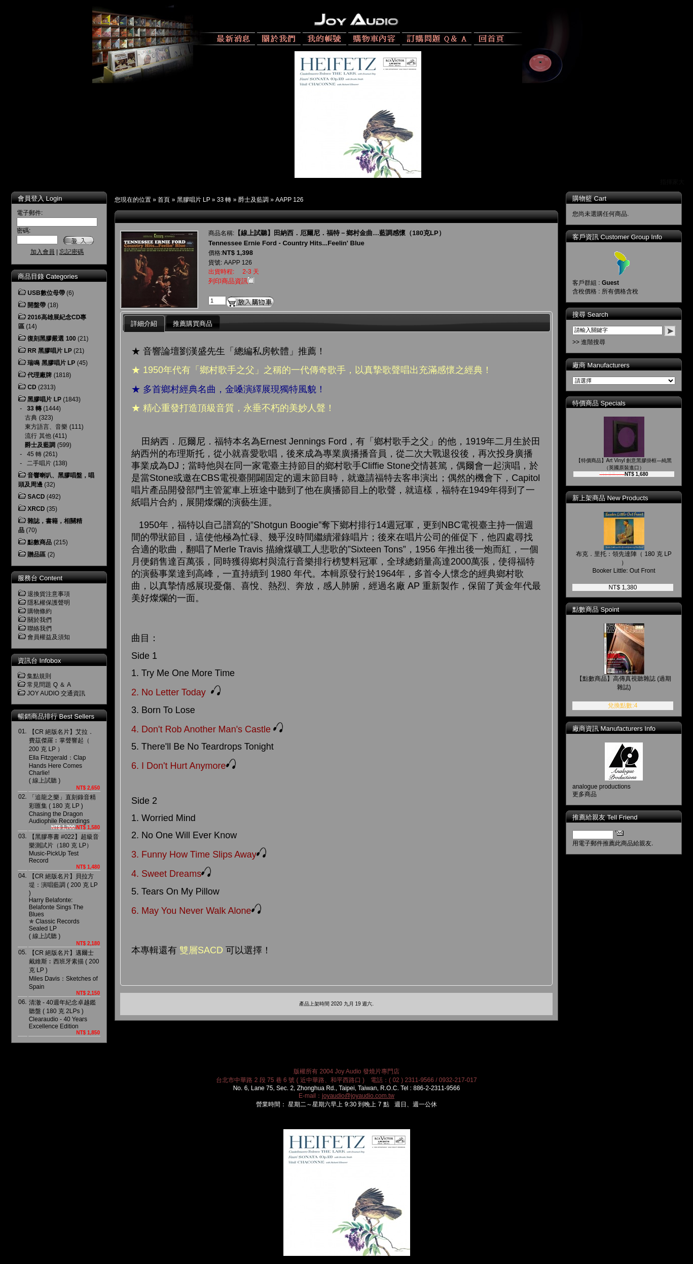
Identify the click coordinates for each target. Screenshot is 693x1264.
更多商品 (584, 794)
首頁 (164, 199)
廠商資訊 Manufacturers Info (613, 728)
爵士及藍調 (253, 199)
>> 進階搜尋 (588, 342)
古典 (31, 417)
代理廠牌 (39, 375)
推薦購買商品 (192, 323)
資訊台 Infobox (39, 660)
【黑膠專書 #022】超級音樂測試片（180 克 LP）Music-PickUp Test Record (64, 848)
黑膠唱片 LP (193, 199)
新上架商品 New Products (610, 498)
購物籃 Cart (589, 198)
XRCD (36, 508)
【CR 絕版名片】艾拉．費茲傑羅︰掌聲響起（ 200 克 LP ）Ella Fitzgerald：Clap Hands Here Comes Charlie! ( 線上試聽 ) (61, 756)
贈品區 (36, 554)
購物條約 (39, 611)
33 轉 (224, 199)
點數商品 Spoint (595, 609)
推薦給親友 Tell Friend (605, 817)
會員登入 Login (40, 198)
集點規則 (39, 676)
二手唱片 (39, 463)
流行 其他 (38, 435)
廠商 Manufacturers (601, 365)
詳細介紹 (144, 323)
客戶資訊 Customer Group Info (617, 237)
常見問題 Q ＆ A (49, 684)
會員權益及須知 (48, 637)
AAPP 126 (289, 199)
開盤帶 (36, 305)
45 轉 (34, 454)
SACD (36, 496)
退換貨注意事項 (48, 594)
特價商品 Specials (599, 403)
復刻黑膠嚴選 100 (51, 338)
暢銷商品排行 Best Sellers (56, 716)
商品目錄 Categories (48, 276)
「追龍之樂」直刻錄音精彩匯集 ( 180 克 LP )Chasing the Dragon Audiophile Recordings (62, 809)
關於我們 (39, 619)
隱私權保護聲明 (48, 602)
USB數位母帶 (45, 292)
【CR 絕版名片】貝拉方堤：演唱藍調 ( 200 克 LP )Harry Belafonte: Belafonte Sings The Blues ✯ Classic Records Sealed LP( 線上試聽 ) (63, 906)
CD (31, 387)
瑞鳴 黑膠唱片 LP (51, 362)
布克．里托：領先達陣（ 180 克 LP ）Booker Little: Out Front (624, 562)
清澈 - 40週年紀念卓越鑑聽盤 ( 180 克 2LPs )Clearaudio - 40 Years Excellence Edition (62, 1014)
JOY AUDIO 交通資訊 (56, 693)
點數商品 (39, 542)
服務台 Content (40, 578)
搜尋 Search (590, 314)
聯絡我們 (39, 628)
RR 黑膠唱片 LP (49, 350)
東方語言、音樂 (46, 426)
